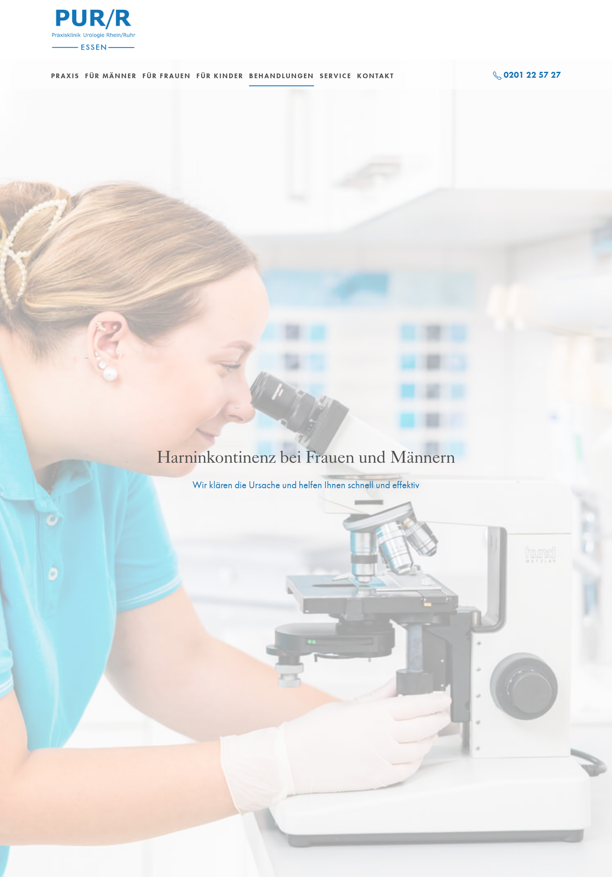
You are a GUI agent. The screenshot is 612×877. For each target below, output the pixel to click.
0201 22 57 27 (532, 74)
